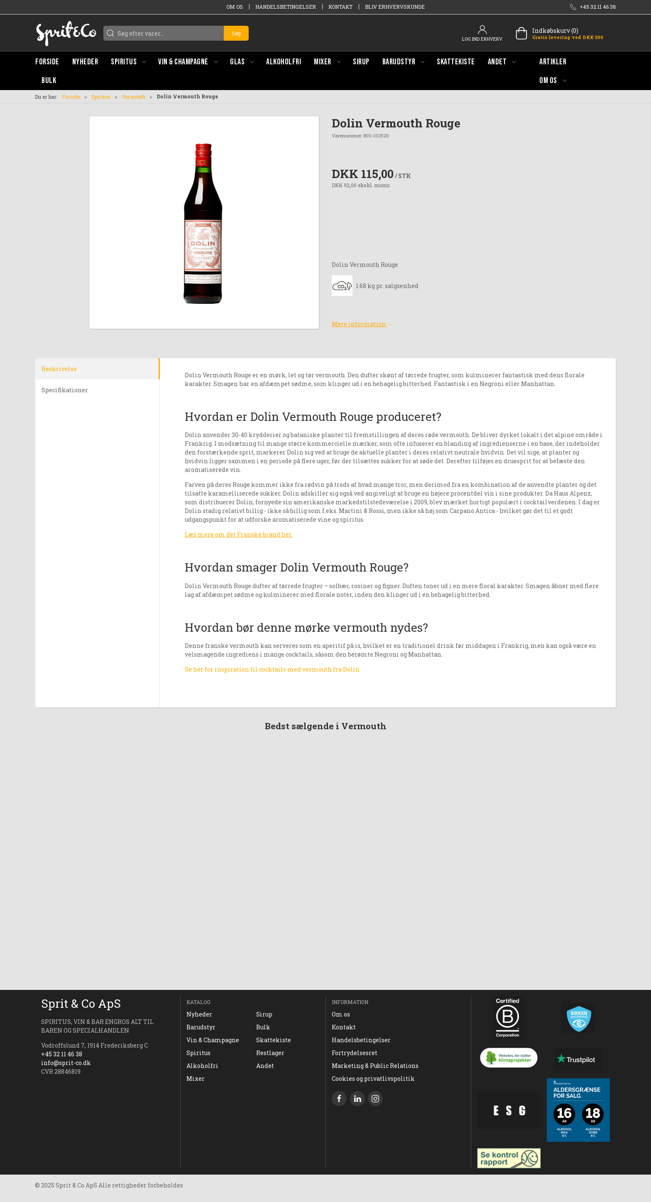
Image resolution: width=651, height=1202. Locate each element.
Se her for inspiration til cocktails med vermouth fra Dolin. (273, 669)
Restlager (270, 1053)
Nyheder (199, 1014)
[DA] (66, 33)
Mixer (195, 1078)
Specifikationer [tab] (65, 390)
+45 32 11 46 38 (61, 1054)
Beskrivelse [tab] (59, 369)
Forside (71, 96)
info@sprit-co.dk (66, 1063)
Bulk (263, 1027)
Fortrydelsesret (354, 1053)
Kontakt (340, 6)
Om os (234, 6)
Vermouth (133, 96)
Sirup (264, 1014)
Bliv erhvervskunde (395, 6)
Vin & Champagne (212, 1040)
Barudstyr (200, 1027)
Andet (265, 1066)
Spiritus (100, 96)
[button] (128, 61)
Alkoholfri (202, 1066)
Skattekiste (273, 1040)
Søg (236, 33)
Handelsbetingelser (285, 6)
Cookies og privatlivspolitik (373, 1078)
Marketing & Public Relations (375, 1066)
